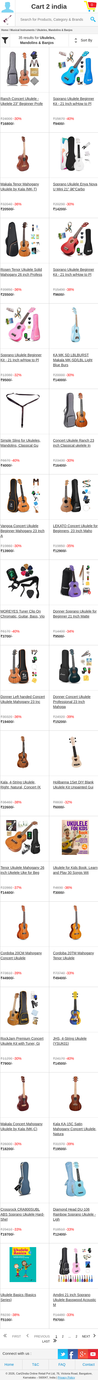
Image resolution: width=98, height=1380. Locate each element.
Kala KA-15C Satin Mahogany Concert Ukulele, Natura (74, 1129)
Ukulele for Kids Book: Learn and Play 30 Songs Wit (75, 870)
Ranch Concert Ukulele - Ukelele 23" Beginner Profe (22, 101)
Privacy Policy (66, 1377)
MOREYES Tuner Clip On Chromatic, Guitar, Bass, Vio (23, 613)
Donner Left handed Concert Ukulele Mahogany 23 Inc (23, 699)
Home (4, 30)
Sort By (83, 40)
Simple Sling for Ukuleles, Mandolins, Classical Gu (21, 442)
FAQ (61, 1365)
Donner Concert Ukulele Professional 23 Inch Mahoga (71, 702)
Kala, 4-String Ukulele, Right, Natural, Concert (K (21, 784)
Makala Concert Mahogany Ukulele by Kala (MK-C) (21, 1126)
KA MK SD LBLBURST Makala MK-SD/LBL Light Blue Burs (72, 360)
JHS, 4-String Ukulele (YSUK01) (70, 1040)
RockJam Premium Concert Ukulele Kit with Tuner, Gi (22, 1040)
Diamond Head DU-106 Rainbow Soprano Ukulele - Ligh (74, 1214)
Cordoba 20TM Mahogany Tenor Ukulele (73, 955)
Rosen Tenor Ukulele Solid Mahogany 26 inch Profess (21, 272)
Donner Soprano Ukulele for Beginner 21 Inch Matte (75, 613)
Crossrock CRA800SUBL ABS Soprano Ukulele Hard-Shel (22, 1214)
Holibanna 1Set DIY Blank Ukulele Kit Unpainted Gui (73, 784)
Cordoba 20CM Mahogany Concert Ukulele (21, 955)
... (69, 1336)
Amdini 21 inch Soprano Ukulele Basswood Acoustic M (74, 1300)
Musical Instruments (22, 30)
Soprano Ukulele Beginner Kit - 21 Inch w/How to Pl (73, 101)
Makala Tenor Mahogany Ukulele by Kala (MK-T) (20, 186)
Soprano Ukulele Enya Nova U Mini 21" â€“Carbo (75, 186)
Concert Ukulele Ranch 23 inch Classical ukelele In (73, 442)
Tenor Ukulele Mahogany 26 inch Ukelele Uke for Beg (22, 870)
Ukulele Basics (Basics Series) (18, 1297)
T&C (35, 1365)
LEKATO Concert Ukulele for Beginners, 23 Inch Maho (75, 528)
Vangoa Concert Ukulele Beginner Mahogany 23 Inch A (22, 531)
